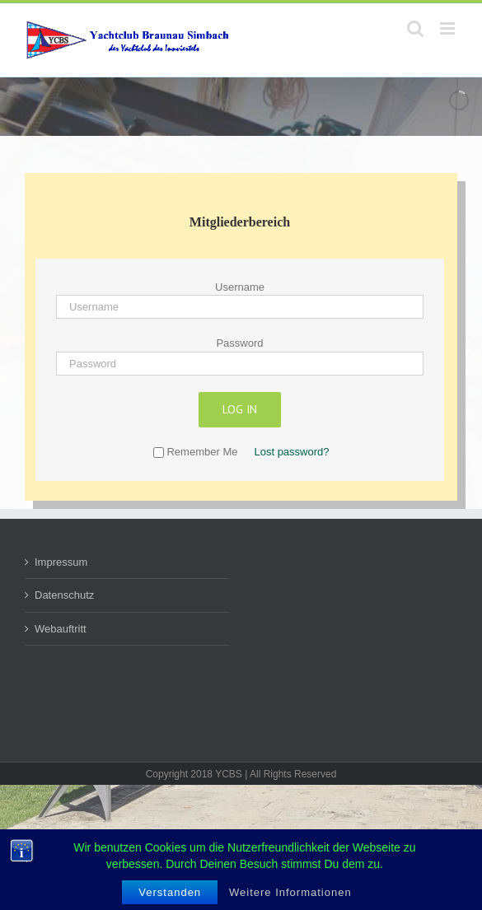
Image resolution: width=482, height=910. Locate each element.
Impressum (61, 562)
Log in (239, 409)
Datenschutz (64, 595)
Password (239, 343)
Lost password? (291, 452)
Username (239, 287)
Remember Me (195, 452)
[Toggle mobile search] (415, 28)
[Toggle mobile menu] (448, 28)
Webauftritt (61, 629)
